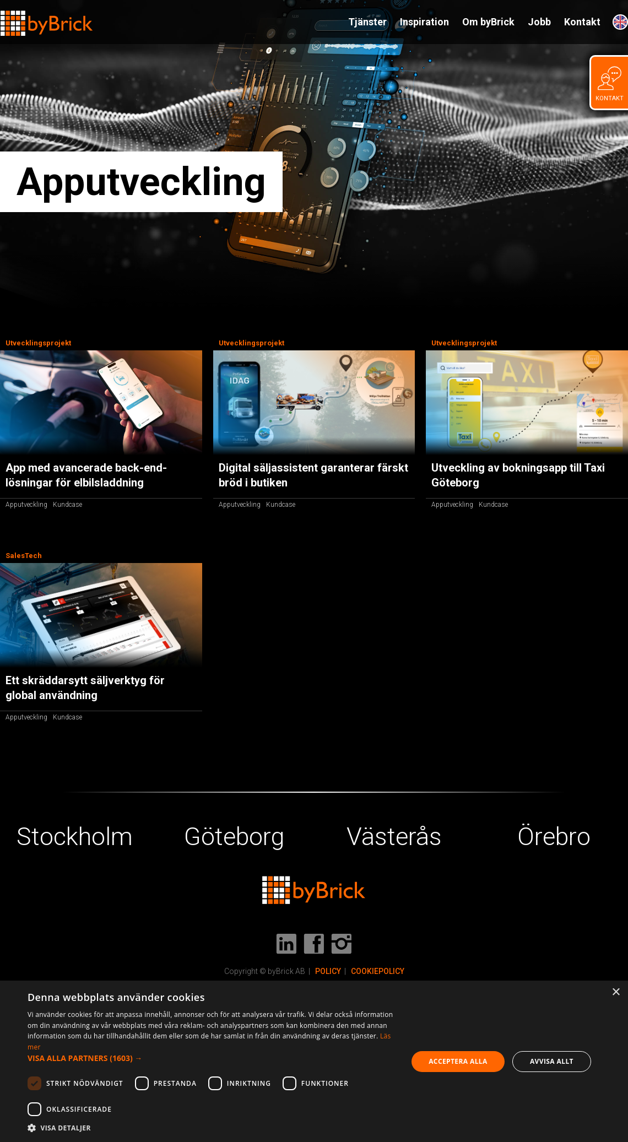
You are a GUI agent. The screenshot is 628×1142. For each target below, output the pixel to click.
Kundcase (67, 504)
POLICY (328, 971)
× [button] (615, 992)
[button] (212, 1058)
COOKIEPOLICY (377, 971)
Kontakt (582, 22)
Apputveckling (26, 504)
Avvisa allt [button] (551, 1061)
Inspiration (424, 22)
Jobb (539, 22)
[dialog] (314, 1061)
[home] (47, 18)
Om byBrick (488, 22)
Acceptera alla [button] (458, 1061)
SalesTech (24, 555)
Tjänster (367, 22)
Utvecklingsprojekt (38, 343)
